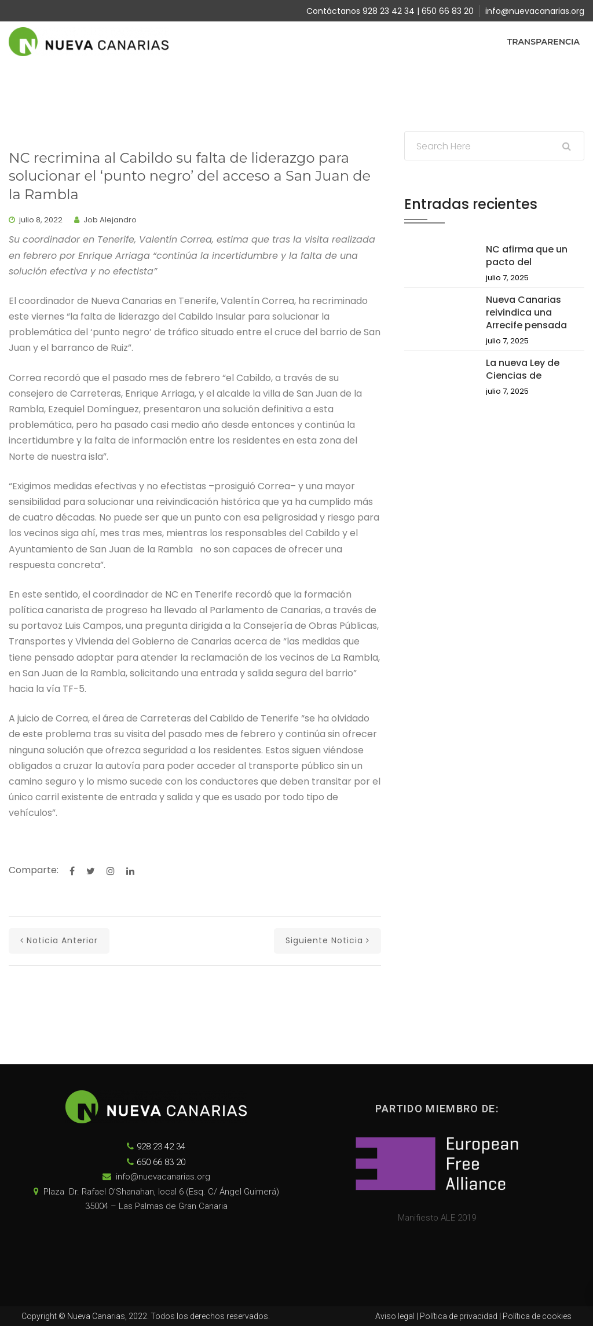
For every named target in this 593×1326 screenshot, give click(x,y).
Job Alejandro (110, 219)
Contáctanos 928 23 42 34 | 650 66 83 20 (390, 11)
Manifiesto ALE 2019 (437, 1218)
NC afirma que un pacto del (527, 256)
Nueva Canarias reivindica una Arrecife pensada (526, 312)
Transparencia (543, 41)
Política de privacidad (458, 1316)
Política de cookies (537, 1316)
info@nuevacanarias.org (534, 11)
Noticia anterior (59, 940)
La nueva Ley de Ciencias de (522, 369)
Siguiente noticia (327, 940)
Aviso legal (395, 1316)
